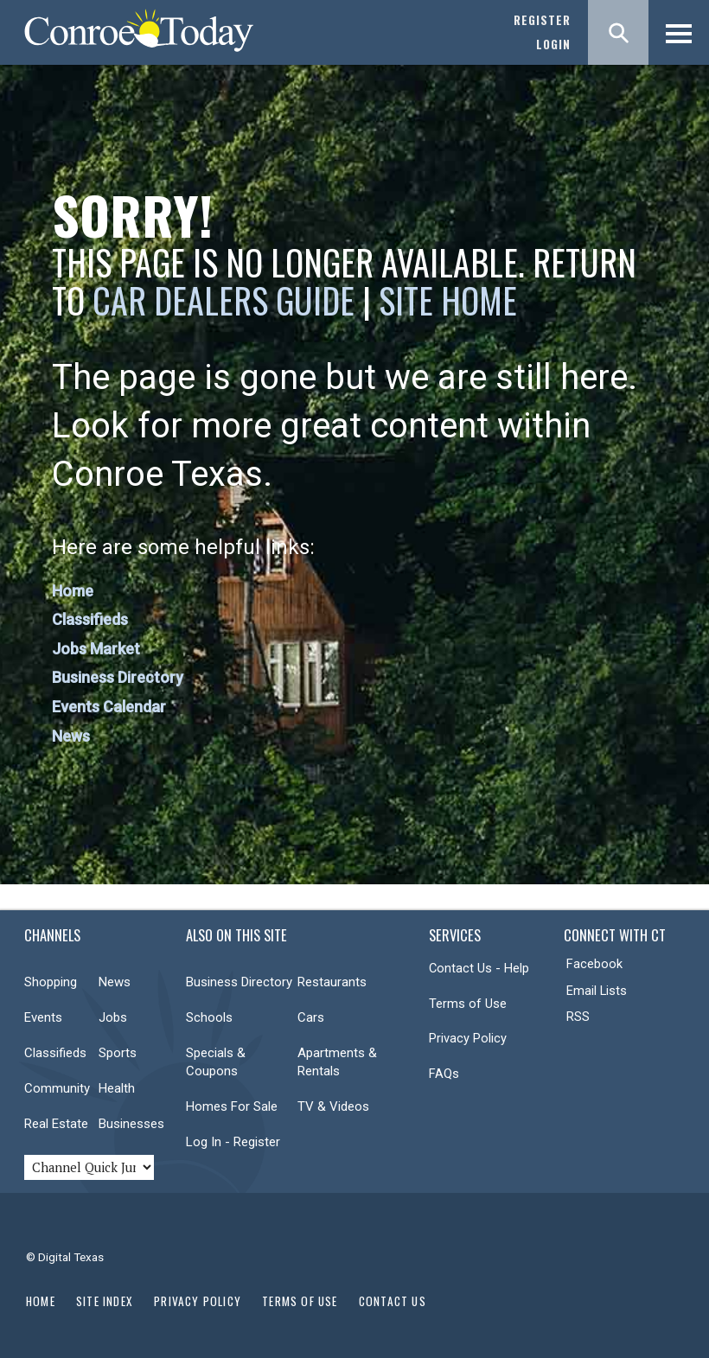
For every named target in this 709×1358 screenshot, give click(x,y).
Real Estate (56, 1124)
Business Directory (117, 677)
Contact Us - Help (479, 968)
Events (43, 1017)
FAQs (444, 1073)
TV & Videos (333, 1106)
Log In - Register (233, 1142)
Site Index (104, 1301)
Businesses (131, 1124)
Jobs (113, 1017)
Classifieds (90, 619)
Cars (310, 1017)
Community (57, 1088)
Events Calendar (109, 707)
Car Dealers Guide (223, 300)
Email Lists (596, 990)
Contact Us (392, 1301)
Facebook (594, 964)
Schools (209, 1017)
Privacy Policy (468, 1038)
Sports (118, 1053)
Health (117, 1088)
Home (72, 591)
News (71, 736)
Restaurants (332, 982)
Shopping (50, 982)
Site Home (448, 300)
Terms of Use (468, 1003)
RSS (578, 1016)
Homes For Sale (232, 1106)
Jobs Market (96, 649)
